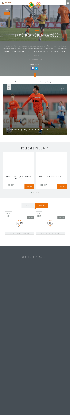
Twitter (36, 68)
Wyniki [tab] (41, 214)
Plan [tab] (28, 214)
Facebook (32, 68)
